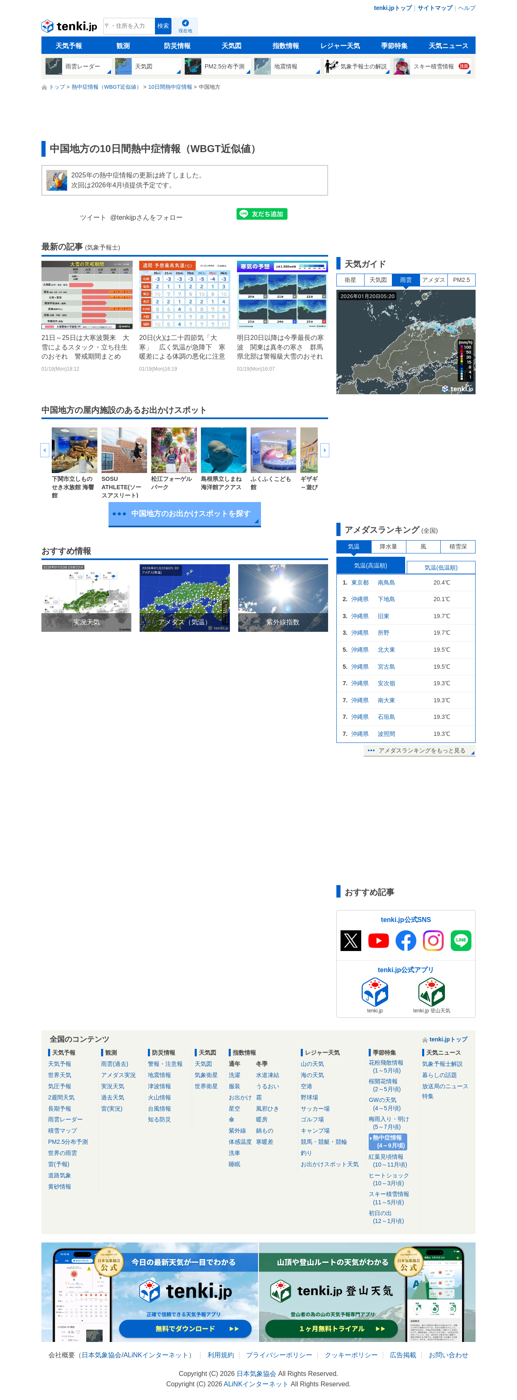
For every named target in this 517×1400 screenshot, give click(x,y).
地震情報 (159, 1075)
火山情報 (159, 1097)
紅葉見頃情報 (392, 1161)
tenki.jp (70, 28)
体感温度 (240, 1141)
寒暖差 (264, 1141)
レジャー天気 (340, 45)
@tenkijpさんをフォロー (146, 217)
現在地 (185, 30)
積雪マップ (62, 1130)
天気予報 (69, 45)
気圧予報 (59, 1086)
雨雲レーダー (65, 1119)
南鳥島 (386, 582)
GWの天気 (392, 1104)
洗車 (234, 1153)
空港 (306, 1086)
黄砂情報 (59, 1186)
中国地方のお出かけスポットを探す (191, 514)
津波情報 (159, 1086)
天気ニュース (449, 45)
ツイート (93, 217)
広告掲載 (403, 1355)
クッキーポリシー (351, 1355)
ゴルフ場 (312, 1119)
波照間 (386, 733)
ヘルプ (467, 8)
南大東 (386, 700)
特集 (428, 1096)
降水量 (388, 546)
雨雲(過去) (114, 1063)
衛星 (350, 280)
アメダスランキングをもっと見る (422, 750)
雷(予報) (58, 1164)
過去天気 (112, 1097)
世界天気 (59, 1075)
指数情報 (286, 45)
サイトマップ (435, 8)
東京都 (360, 582)
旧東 (383, 616)
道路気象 (59, 1175)
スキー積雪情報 (392, 1198)
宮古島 (386, 666)
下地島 (386, 599)
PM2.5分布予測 (68, 1141)
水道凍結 (267, 1075)
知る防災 (159, 1119)
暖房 (262, 1119)
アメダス (433, 280)
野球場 (309, 1097)
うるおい (267, 1086)
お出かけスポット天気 (330, 1164)
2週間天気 (61, 1097)
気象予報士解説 (442, 1063)
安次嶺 (386, 683)
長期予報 (59, 1108)
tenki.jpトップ (393, 8)
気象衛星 (206, 1075)
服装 (234, 1086)
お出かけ (240, 1097)
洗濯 (234, 1075)
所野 (383, 632)
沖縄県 (360, 599)
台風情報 (159, 1108)
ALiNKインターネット (155, 1355)
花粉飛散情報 (392, 1067)
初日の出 (392, 1217)
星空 (234, 1108)
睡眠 (234, 1164)
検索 (163, 26)
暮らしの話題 (439, 1075)
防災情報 (177, 45)
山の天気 (312, 1063)
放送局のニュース (445, 1086)
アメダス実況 (118, 1075)
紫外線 (237, 1130)
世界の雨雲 (62, 1153)
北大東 (386, 649)
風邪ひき (267, 1108)
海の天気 (312, 1075)
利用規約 (221, 1355)
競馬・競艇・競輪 (324, 1141)
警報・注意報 (165, 1063)
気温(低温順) (441, 567)
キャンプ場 (315, 1130)
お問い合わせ (449, 1355)
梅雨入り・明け (392, 1123)
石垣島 (386, 716)
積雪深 (458, 546)
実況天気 (112, 1086)
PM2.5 (461, 280)
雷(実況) (111, 1108)
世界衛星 (206, 1086)
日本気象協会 (101, 1355)
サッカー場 (315, 1108)
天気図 (232, 45)
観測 (123, 45)
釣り (306, 1153)
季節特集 (394, 45)
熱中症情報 (389, 1142)
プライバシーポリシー (279, 1355)
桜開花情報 (392, 1085)
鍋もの (264, 1130)
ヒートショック (392, 1179)
